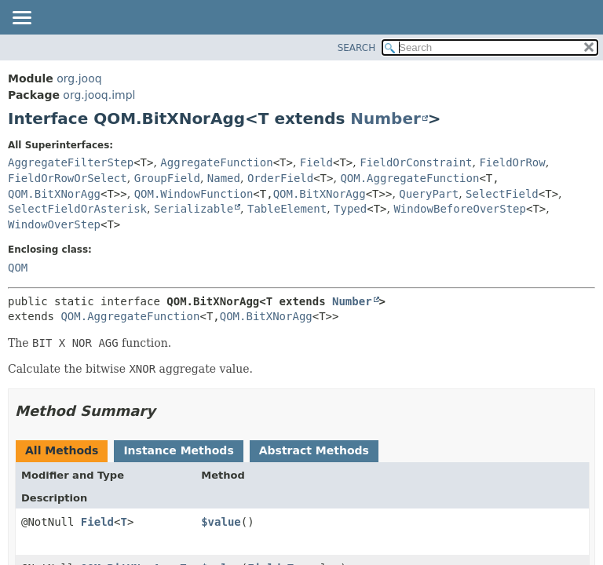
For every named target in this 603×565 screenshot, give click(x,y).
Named (223, 178)
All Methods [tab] (61, 450)
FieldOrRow (512, 162)
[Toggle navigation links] (21, 19)
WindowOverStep (54, 224)
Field (316, 162)
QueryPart (429, 194)
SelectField (502, 194)
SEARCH (357, 47)
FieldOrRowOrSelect (67, 178)
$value (221, 522)
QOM (17, 267)
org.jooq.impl (99, 95)
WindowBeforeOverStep (459, 208)
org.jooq (79, 78)
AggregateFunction (216, 162)
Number (385, 118)
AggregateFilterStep (70, 162)
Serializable (193, 208)
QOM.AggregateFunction (409, 178)
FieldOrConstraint (416, 162)
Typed (350, 208)
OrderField (280, 178)
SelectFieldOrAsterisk (77, 208)
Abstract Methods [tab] (314, 450)
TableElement (287, 208)
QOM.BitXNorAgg (54, 194)
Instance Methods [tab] (178, 450)
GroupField (167, 178)
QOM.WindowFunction (194, 194)
